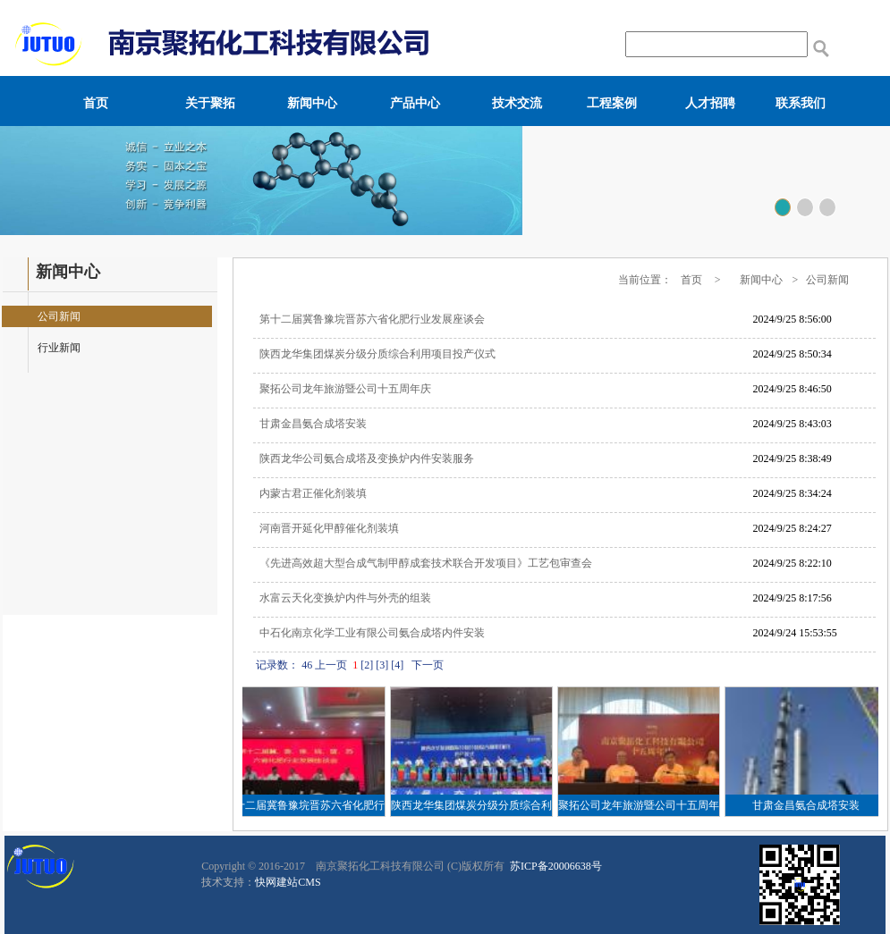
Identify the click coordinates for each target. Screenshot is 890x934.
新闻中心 (312, 103)
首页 (95, 103)
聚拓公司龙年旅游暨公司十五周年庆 (345, 389)
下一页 (427, 665)
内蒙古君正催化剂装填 (313, 493)
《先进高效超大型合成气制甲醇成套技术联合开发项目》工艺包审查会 (425, 563)
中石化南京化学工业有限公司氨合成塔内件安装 (372, 633)
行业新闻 (59, 347)
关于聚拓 (210, 103)
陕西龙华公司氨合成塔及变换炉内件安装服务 (366, 458)
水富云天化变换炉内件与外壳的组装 (345, 598)
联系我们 (801, 103)
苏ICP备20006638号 (554, 866)
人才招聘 (710, 103)
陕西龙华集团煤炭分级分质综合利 (474, 805)
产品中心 (415, 103)
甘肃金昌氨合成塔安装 (313, 423)
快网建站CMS (287, 882)
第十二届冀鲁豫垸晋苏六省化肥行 (306, 805)
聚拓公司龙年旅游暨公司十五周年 (641, 805)
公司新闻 (59, 316)
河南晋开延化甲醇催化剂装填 (329, 528)
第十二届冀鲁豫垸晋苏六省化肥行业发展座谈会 (372, 319)
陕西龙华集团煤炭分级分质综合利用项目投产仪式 (377, 354)
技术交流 (517, 103)
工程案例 (612, 103)
